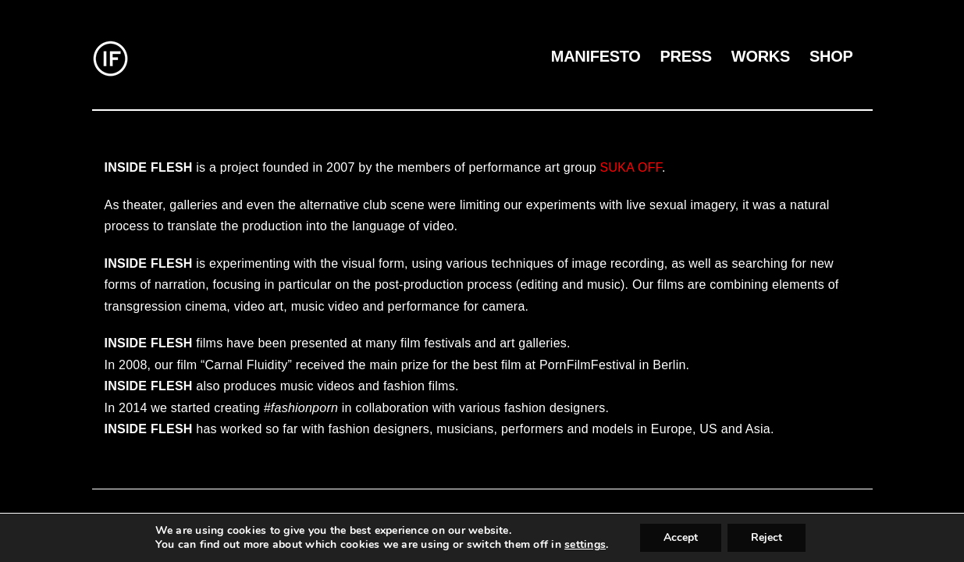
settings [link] (585, 544)
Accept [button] (680, 537)
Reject (766, 537)
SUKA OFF (631, 167)
